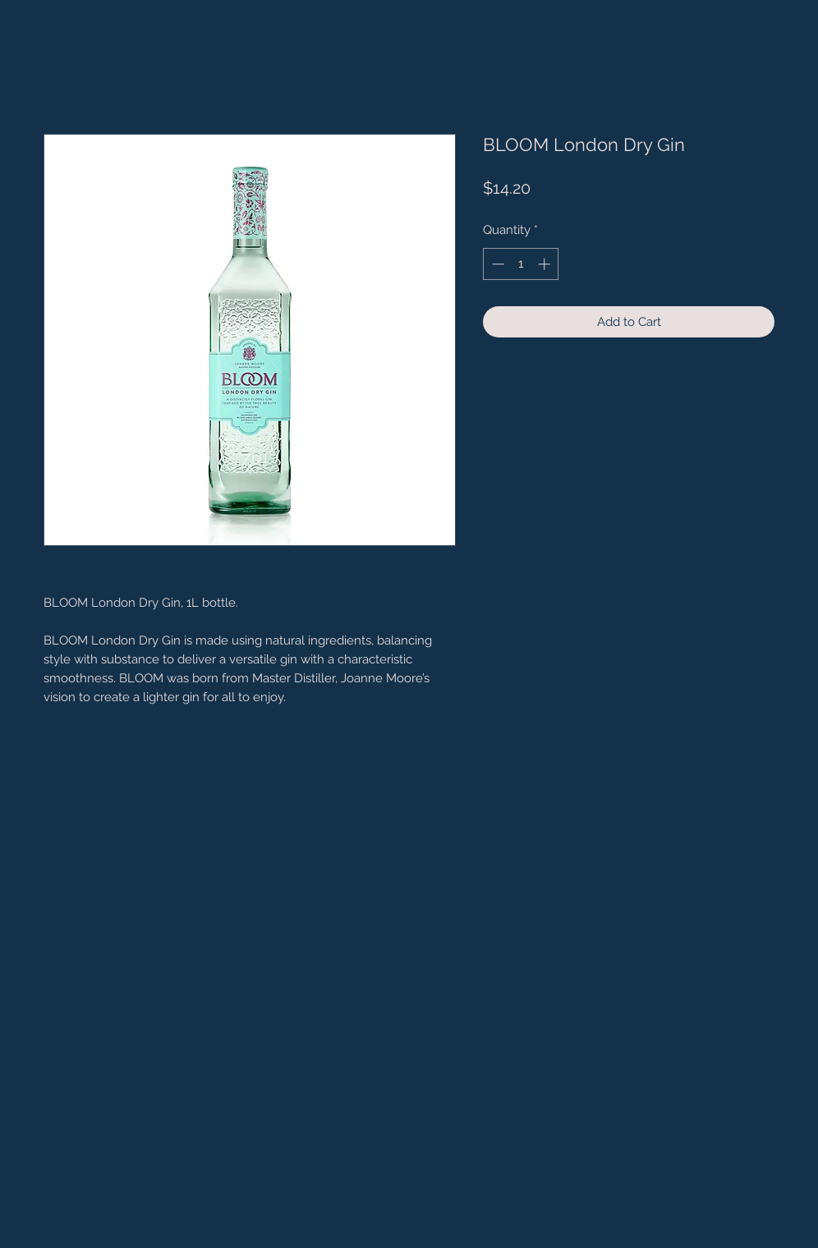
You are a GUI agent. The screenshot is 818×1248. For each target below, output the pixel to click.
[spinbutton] (521, 264)
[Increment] (546, 264)
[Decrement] (496, 264)
